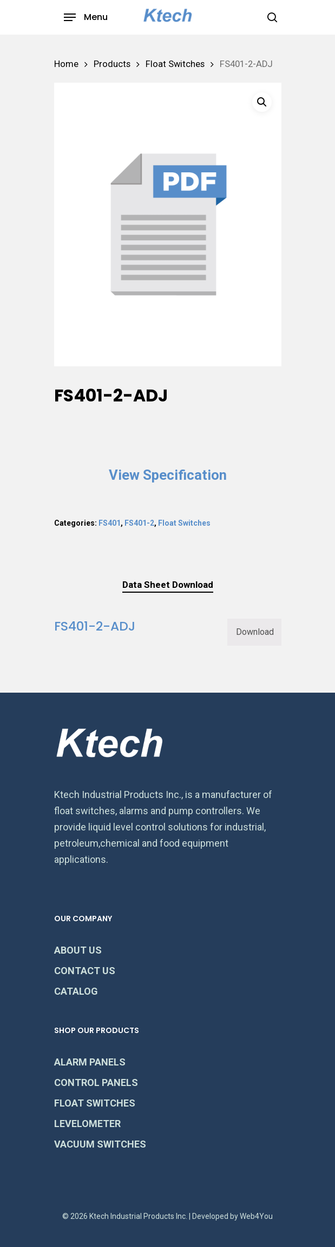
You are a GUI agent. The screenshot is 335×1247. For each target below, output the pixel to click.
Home (66, 64)
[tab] (167, 585)
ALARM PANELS (90, 1062)
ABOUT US (78, 950)
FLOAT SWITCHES (94, 1103)
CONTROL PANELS (96, 1082)
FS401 (109, 523)
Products (112, 64)
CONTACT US (84, 970)
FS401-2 (139, 523)
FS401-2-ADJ (94, 626)
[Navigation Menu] (85, 17)
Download (255, 632)
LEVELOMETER (87, 1123)
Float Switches (175, 64)
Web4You (256, 1216)
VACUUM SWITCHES (100, 1144)
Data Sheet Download (167, 584)
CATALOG (76, 991)
